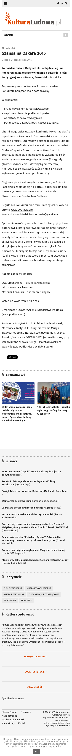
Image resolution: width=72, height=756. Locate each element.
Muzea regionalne (14, 594)
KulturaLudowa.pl (20, 614)
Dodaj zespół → (36, 687)
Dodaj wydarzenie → (36, 656)
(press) (31, 507)
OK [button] (36, 751)
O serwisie (26, 712)
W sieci (11, 461)
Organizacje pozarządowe (44, 594)
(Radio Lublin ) (35, 493)
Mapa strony (8, 723)
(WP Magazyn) (33, 552)
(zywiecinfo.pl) (28, 483)
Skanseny (26, 600)
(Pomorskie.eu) (35, 527)
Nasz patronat (9, 715)
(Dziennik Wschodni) (33, 540)
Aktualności (8, 48)
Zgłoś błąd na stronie (13, 698)
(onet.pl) (31, 473)
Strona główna (9, 712)
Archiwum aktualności (13, 719)
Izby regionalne (13, 588)
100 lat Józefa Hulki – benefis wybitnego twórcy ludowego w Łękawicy (53, 410)
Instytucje (14, 577)
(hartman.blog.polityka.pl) (30, 501)
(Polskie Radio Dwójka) (32, 516)
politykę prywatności (54, 746)
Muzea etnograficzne (39, 588)
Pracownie (10, 600)
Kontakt (22, 723)
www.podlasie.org (22, 209)
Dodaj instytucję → (36, 671)
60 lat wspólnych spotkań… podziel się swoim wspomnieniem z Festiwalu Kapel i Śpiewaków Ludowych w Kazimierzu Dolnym (18, 414)
